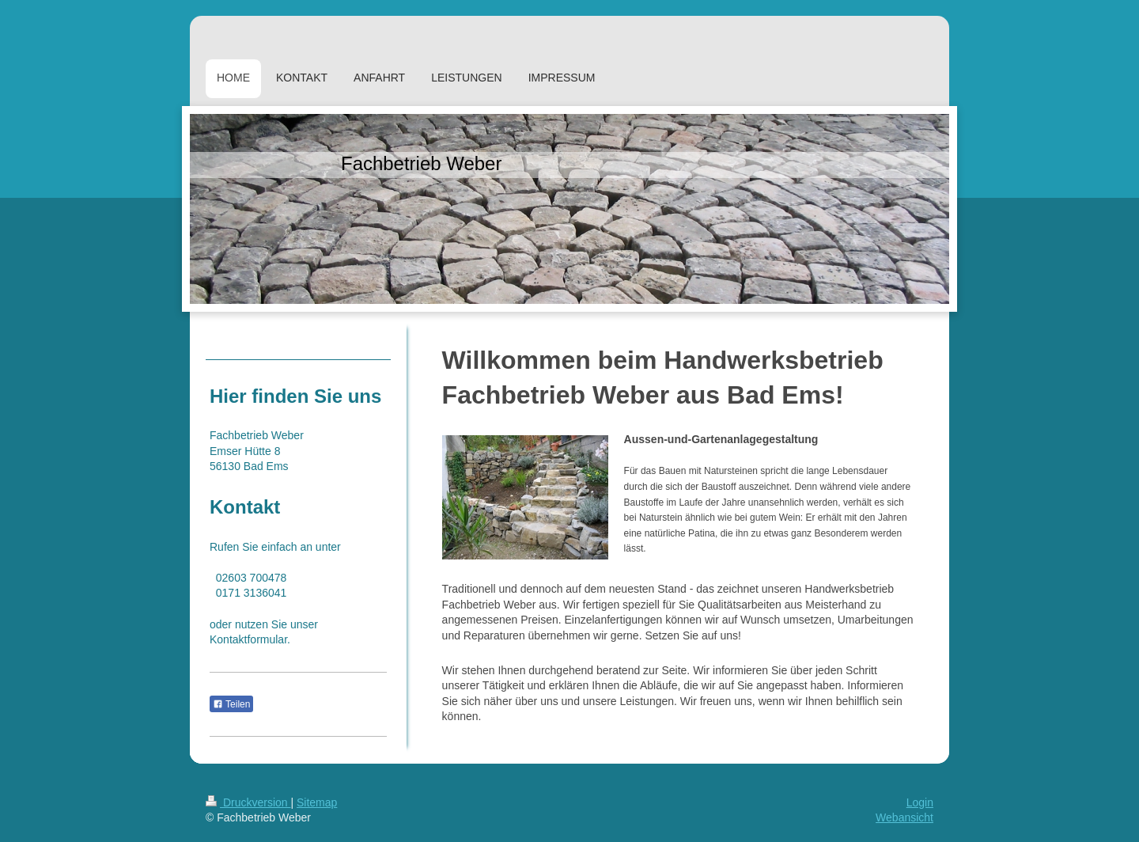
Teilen (231, 704)
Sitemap (317, 802)
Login (919, 802)
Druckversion (248, 802)
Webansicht (904, 817)
